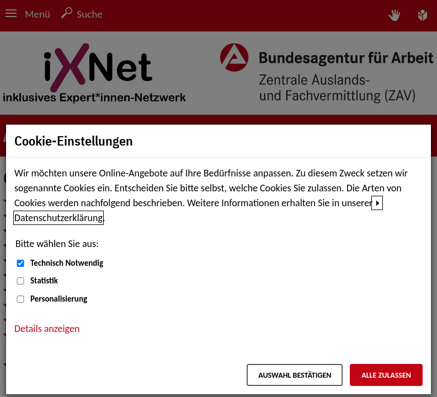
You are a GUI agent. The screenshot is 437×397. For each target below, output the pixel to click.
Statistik (44, 281)
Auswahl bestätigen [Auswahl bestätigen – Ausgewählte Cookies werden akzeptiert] (294, 375)
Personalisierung (58, 299)
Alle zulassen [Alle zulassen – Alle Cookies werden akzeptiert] (386, 375)
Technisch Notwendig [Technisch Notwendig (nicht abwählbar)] (66, 263)
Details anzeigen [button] (46, 329)
